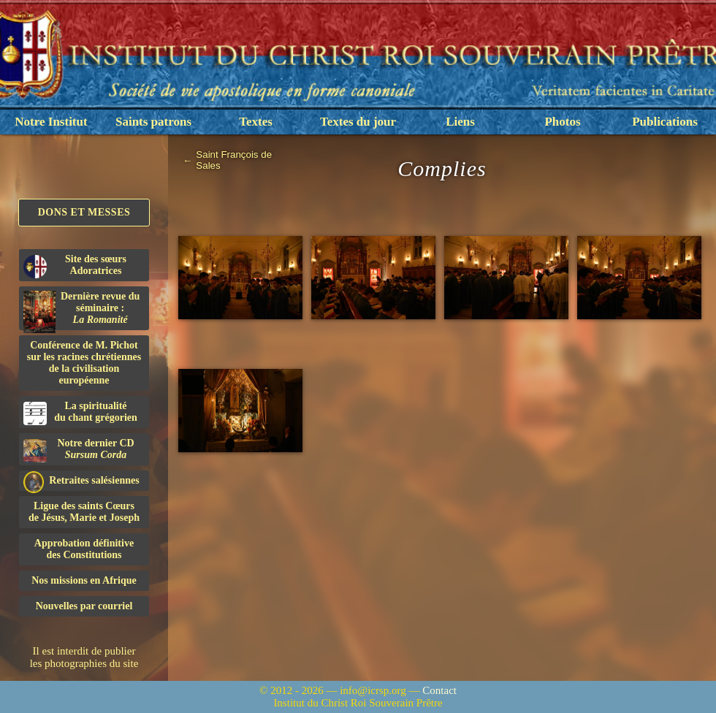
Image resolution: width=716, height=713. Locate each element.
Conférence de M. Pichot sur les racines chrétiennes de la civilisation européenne (84, 363)
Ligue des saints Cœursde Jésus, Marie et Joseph (84, 511)
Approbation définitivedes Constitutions (84, 549)
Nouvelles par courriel (84, 605)
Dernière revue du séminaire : (81, 310)
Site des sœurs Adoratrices (74, 265)
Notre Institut (51, 122)
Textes (256, 122)
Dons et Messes (84, 212)
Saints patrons (153, 122)
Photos (562, 122)
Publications (665, 122)
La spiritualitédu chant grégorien (80, 412)
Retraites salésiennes (81, 481)
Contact (439, 690)
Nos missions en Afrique (84, 580)
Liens (460, 122)
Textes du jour (358, 122)
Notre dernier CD (78, 450)
